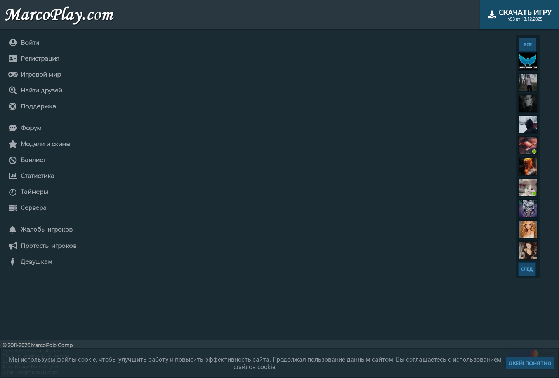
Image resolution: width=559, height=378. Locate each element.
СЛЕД (527, 269)
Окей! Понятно (530, 363)
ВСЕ (528, 44)
